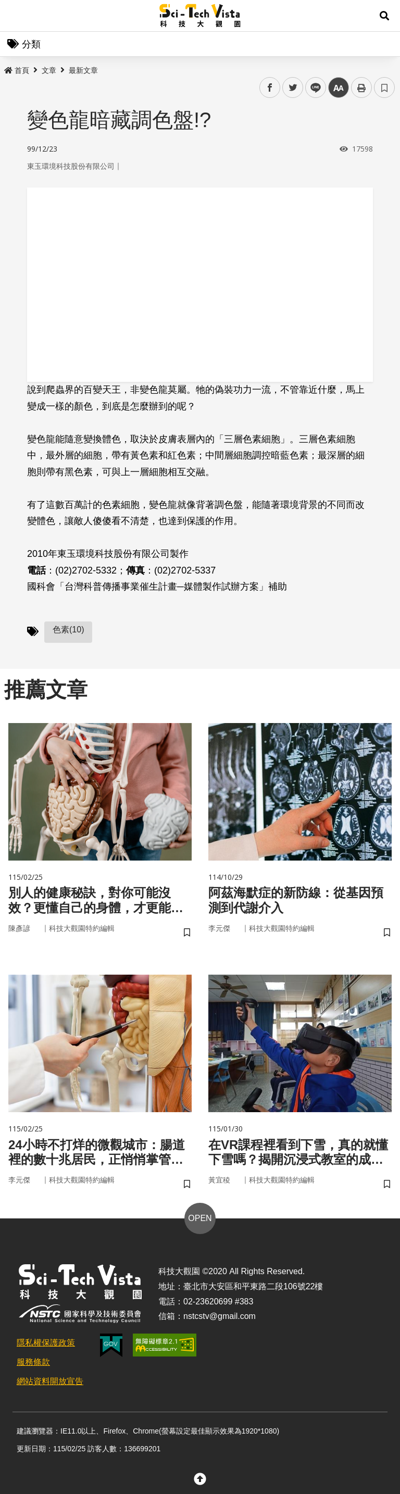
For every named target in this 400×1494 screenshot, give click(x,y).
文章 (49, 70)
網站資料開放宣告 (50, 1381)
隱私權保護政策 (46, 1342)
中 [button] (338, 87)
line (312, 87)
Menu (15, 15)
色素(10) (68, 629)
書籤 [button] (384, 87)
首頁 (16, 70)
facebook (270, 87)
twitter (293, 87)
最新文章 (83, 70)
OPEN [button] (199, 1218)
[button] (384, 15)
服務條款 (33, 1362)
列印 (361, 87)
